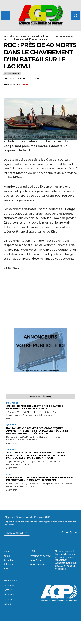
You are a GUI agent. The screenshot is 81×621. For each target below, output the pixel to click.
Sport (10, 474)
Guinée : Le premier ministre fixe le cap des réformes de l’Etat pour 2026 (34, 407)
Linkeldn (8, 604)
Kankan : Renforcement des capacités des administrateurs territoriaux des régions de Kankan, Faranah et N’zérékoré (37, 431)
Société (11, 425)
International (36, 36)
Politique (12, 403)
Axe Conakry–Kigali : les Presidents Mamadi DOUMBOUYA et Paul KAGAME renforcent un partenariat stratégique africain (35, 455)
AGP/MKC (24, 84)
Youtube (8, 599)
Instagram (9, 594)
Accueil (8, 36)
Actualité (20, 36)
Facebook (9, 585)
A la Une (11, 450)
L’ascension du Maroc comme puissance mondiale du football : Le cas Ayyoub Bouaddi (39, 478)
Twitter (8, 590)
